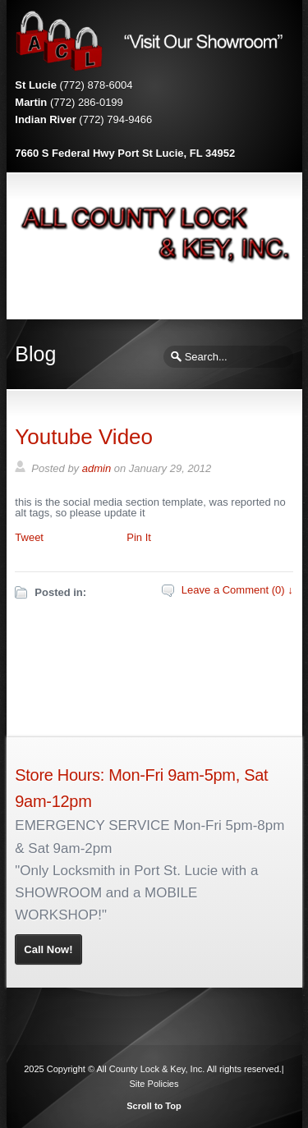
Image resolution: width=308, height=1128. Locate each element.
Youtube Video (84, 436)
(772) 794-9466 (115, 119)
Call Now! (48, 949)
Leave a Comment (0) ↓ (237, 590)
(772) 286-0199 (86, 102)
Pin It (138, 537)
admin (96, 468)
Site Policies (154, 1084)
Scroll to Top (153, 1106)
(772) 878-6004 (96, 85)
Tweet (29, 537)
